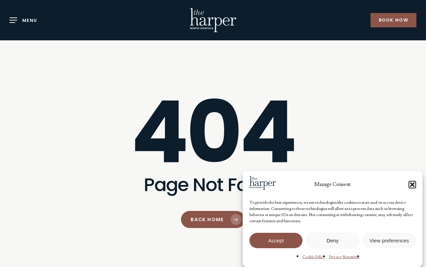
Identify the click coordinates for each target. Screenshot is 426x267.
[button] (412, 184)
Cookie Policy (313, 256)
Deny (332, 240)
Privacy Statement (344, 256)
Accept (276, 240)
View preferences (389, 240)
